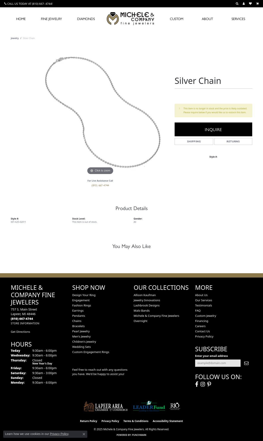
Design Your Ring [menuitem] (83, 295)
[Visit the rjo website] (174, 406)
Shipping (194, 141)
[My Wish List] (250, 3)
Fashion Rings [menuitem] (81, 305)
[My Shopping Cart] (257, 3)
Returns (233, 141)
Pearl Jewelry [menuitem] (81, 331)
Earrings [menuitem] (78, 310)
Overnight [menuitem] (140, 321)
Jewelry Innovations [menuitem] (147, 300)
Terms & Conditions (136, 421)
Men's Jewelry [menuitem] (81, 336)
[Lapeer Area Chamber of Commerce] (106, 406)
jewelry (15, 38)
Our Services (203, 300)
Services (238, 18)
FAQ (198, 310)
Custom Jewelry (205, 316)
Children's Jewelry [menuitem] (84, 342)
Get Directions (20, 332)
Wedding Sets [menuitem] (81, 347)
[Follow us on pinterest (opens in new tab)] (209, 384)
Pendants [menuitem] (78, 316)
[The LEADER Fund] (149, 406)
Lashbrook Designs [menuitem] (147, 305)
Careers (200, 326)
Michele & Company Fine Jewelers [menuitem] (156, 316)
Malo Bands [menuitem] (142, 310)
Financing (201, 321)
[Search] (237, 3)
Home (21, 18)
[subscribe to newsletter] (246, 363)
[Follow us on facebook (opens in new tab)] (196, 384)
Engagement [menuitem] (81, 300)
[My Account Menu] (244, 3)
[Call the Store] (22, 319)
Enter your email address (211, 356)
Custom (176, 18)
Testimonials (203, 305)
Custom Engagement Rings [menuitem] (90, 352)
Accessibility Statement (168, 421)
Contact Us (202, 331)
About (207, 18)
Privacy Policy (204, 336)
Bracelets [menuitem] (78, 326)
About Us (201, 295)
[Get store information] (25, 323)
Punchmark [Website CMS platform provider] (139, 434)
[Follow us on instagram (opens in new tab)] (202, 384)
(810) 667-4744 (100, 185)
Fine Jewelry (51, 18)
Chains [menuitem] (76, 321)
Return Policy (88, 421)
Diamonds (86, 18)
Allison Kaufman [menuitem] (145, 295)
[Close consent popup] (84, 434)
